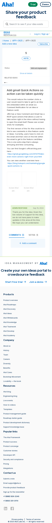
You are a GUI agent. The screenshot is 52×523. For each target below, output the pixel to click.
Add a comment (27, 243)
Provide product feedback (14, 487)
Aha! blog (7, 392)
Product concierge (10, 446)
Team (5, 355)
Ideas (7, 32)
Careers (6, 359)
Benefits (6, 368)
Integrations (8, 468)
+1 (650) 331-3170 (10, 501)
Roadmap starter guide (12, 418)
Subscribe (44, 44)
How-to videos (9, 405)
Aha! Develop (8, 331)
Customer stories (10, 451)
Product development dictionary (16, 422)
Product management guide (14, 414)
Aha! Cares (7, 372)
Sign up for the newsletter (13, 492)
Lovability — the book (12, 381)
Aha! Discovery (9, 309)
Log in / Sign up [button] (42, 34)
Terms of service (33, 519)
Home (5, 40)
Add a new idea (9, 44)
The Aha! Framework (11, 437)
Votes (34, 235)
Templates (7, 409)
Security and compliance (13, 459)
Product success (10, 442)
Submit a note (9, 479)
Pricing (6, 464)
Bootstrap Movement (12, 377)
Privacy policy (17, 519)
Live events (8, 400)
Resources (10, 35)
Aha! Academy (9, 335)
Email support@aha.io (12, 483)
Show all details (26, 73)
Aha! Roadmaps (9, 305)
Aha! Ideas (7, 313)
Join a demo (38, 282)
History (6, 350)
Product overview (10, 300)
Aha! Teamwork (9, 327)
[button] (30, 34)
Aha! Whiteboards (10, 318)
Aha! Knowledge (10, 322)
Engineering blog (10, 396)
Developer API (9, 455)
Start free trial (15, 282)
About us (7, 346)
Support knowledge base (13, 427)
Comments (16, 235)
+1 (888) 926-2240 (11, 496)
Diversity (7, 364)
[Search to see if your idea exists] (27, 24)
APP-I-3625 (17, 40)
